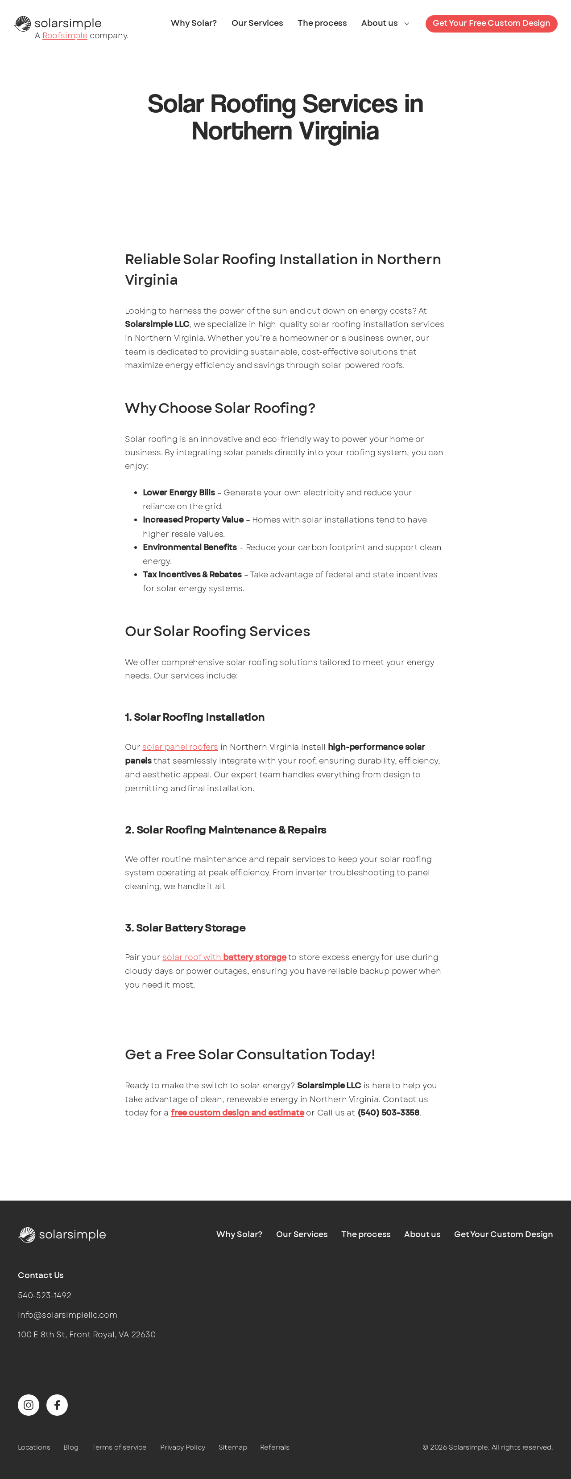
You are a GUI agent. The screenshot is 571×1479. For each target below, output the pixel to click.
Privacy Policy (182, 1447)
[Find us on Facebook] (57, 1405)
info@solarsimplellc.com (67, 1315)
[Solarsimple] (57, 23)
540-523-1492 (44, 1295)
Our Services (257, 24)
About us (379, 24)
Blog (70, 1447)
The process (322, 24)
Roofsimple (64, 35)
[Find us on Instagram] (28, 1405)
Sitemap (233, 1447)
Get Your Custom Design (503, 1235)
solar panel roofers (180, 747)
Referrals (274, 1447)
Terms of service (119, 1447)
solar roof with (224, 957)
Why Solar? (194, 24)
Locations (34, 1447)
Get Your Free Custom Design (491, 24)
